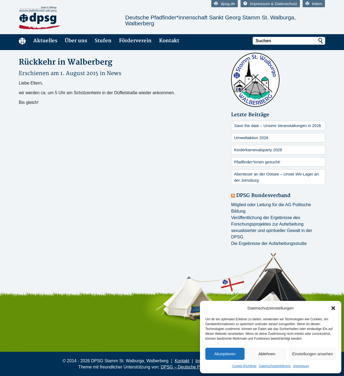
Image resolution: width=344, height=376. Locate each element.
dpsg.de (224, 3)
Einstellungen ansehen (312, 354)
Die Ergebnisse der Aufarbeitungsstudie (269, 243)
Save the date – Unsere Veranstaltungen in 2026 (277, 125)
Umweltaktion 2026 (251, 137)
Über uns (76, 41)
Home (22, 40)
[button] (333, 308)
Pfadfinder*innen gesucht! (257, 162)
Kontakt (169, 41)
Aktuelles (45, 41)
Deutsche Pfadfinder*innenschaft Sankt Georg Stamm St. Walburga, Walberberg (210, 20)
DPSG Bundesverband (263, 195)
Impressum (301, 366)
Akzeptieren (224, 354)
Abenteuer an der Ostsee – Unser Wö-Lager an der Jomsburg (276, 177)
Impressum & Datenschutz (270, 3)
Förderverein (135, 41)
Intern (313, 3)
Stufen (103, 41)
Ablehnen (266, 354)
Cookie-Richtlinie (244, 366)
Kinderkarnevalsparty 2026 (258, 149)
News (114, 73)
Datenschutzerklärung (275, 366)
